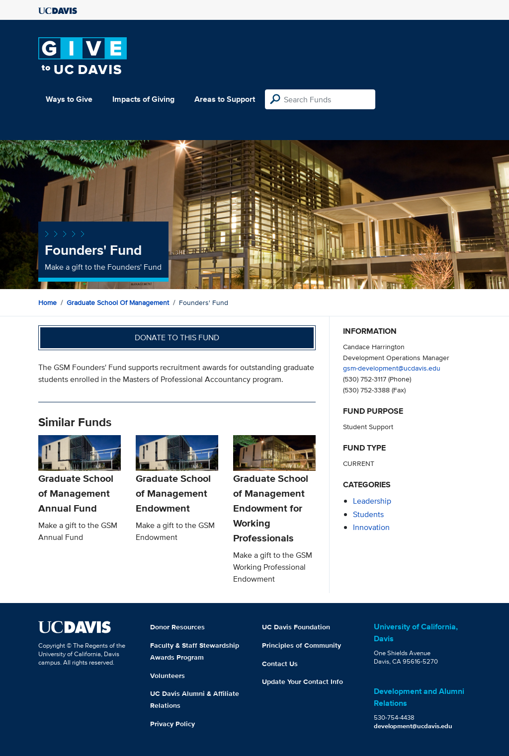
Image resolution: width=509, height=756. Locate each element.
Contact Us (280, 664)
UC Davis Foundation (296, 627)
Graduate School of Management (118, 302)
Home (47, 302)
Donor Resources (177, 627)
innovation (371, 527)
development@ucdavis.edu (413, 726)
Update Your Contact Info (302, 681)
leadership (372, 501)
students (368, 514)
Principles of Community (301, 645)
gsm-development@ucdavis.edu (391, 368)
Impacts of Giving (143, 99)
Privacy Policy (172, 724)
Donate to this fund (177, 337)
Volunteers (167, 675)
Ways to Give (69, 99)
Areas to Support (224, 99)
